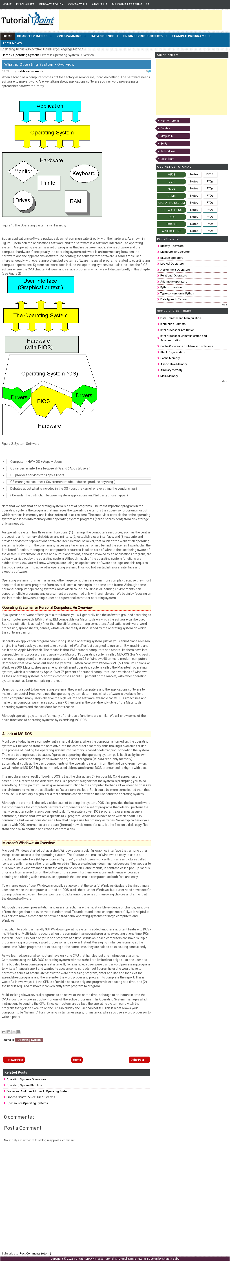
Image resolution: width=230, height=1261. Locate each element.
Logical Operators (172, 263)
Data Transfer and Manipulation (180, 318)
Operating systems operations (26, 1079)
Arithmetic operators (173, 281)
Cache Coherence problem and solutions (186, 346)
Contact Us (77, 4)
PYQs (210, 181)
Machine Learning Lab (131, 4)
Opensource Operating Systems (27, 1103)
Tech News (12, 43)
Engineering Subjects (143, 36)
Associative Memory (173, 364)
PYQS (209, 174)
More (224, 304)
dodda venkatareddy (30, 71)
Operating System (26, 55)
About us (100, 4)
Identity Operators (172, 246)
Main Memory (169, 376)
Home (7, 4)
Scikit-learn (167, 158)
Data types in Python (173, 299)
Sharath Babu (170, 1258)
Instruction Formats (173, 324)
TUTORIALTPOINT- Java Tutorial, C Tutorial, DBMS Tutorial (110, 1258)
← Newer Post (14, 1059)
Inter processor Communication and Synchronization (183, 338)
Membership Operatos (175, 251)
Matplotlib (166, 136)
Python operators (171, 287)
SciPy (164, 143)
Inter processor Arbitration (177, 330)
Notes (194, 174)
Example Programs (189, 36)
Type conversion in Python (177, 293)
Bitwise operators (171, 257)
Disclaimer (25, 4)
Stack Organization (172, 352)
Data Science (102, 36)
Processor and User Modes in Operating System (38, 1091)
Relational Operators (173, 275)
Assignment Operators (175, 269)
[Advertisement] (140, 20)
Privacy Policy (51, 4)
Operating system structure (24, 1085)
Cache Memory (170, 358)
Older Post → (139, 1059)
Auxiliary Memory (171, 370)
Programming (69, 36)
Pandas (165, 128)
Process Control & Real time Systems (31, 1097)
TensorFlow (168, 151)
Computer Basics (32, 36)
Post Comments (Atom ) (35, 1253)
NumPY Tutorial (170, 120)
